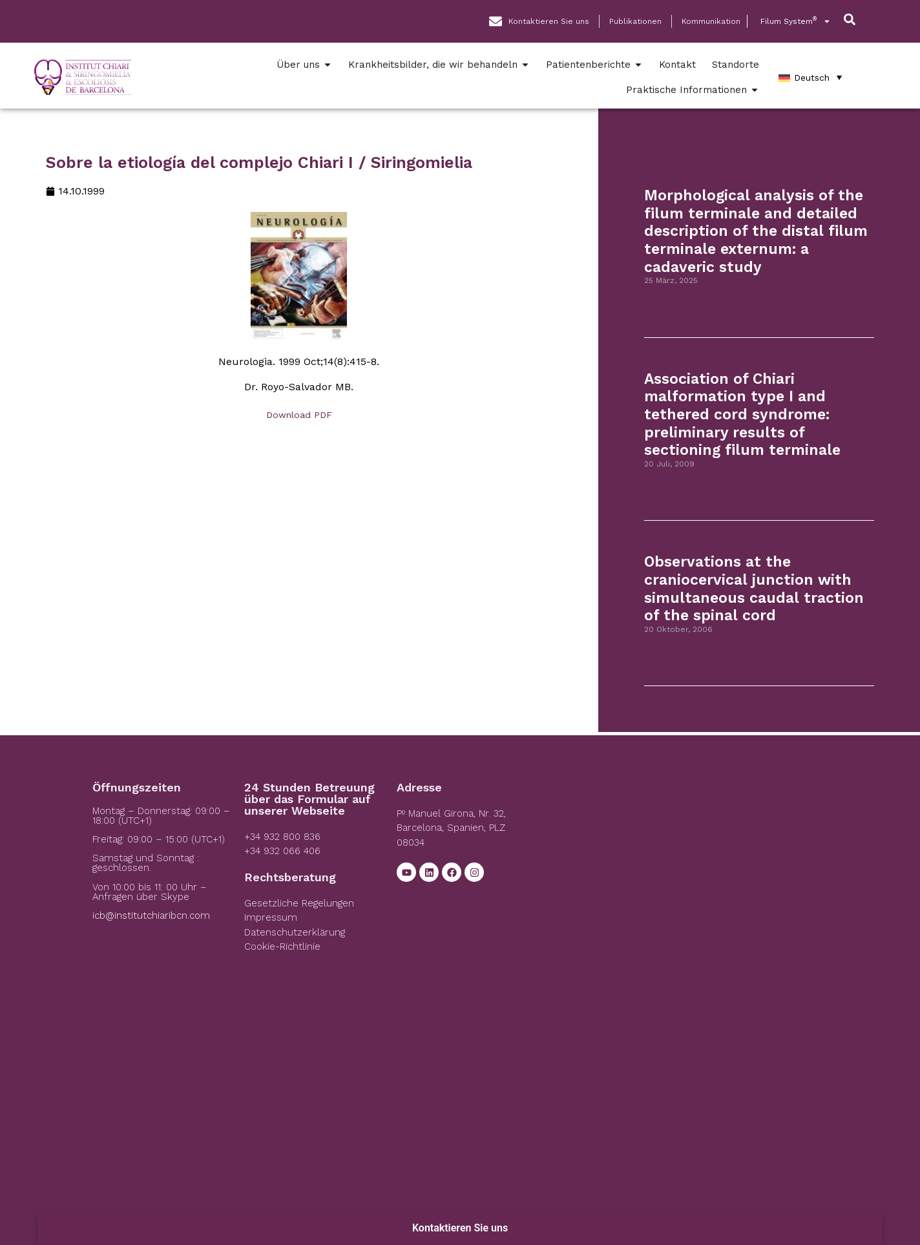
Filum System (795, 21)
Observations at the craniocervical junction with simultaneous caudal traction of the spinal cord (754, 588)
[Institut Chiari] (688, 879)
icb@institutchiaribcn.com (151, 915)
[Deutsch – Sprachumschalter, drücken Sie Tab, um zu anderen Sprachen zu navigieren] (810, 77)
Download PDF (299, 415)
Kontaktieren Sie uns (460, 1228)
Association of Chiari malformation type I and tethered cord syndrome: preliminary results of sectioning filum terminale (742, 414)
